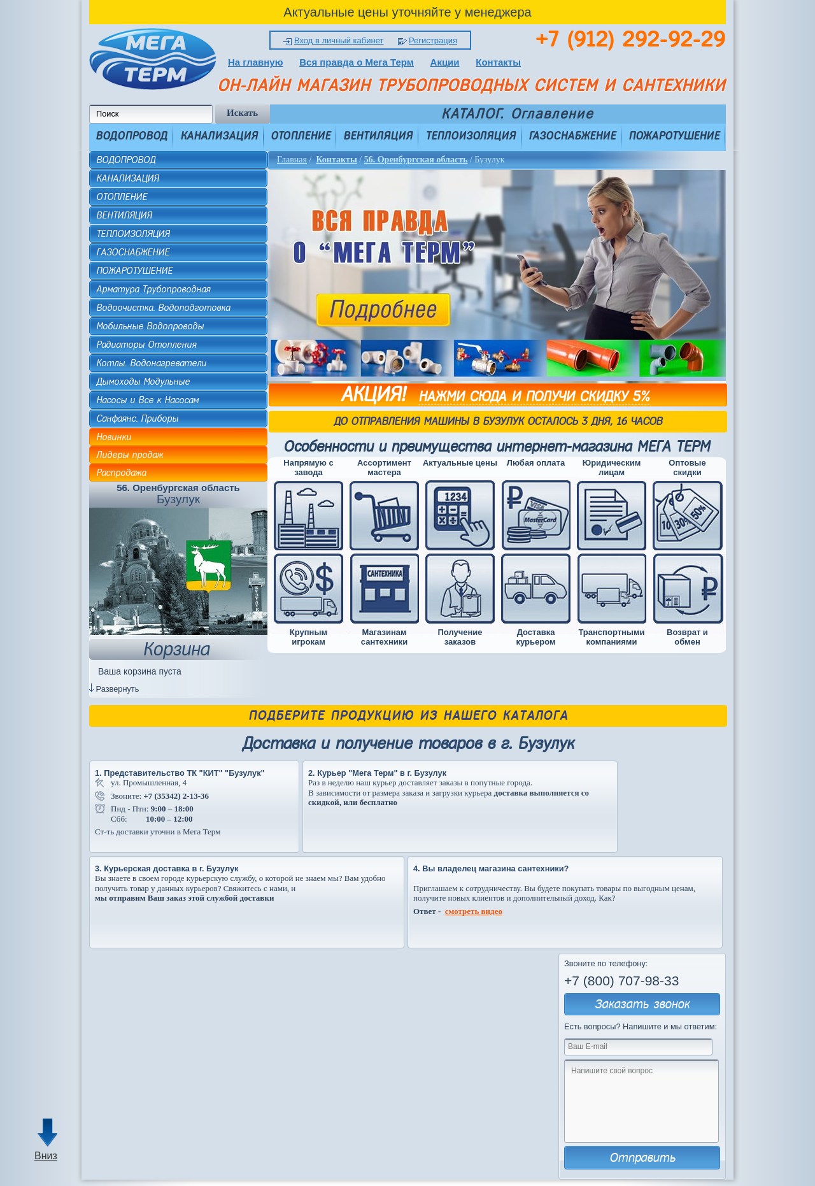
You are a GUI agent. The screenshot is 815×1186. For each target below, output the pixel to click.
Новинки (113, 437)
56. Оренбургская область (416, 159)
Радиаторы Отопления (146, 344)
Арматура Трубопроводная (153, 289)
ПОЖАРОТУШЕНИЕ (673, 135)
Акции (445, 62)
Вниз (45, 1155)
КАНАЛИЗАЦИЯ (219, 135)
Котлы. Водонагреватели (151, 363)
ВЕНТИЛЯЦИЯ (378, 135)
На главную (255, 62)
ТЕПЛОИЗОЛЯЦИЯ (470, 135)
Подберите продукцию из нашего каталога (408, 715)
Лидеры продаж (129, 455)
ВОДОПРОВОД (131, 135)
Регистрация (433, 40)
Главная (292, 159)
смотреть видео (473, 911)
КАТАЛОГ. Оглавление (517, 114)
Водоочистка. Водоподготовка (163, 308)
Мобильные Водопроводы (150, 326)
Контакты (498, 62)
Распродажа (121, 473)
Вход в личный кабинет (338, 40)
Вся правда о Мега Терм (356, 62)
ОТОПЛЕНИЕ (300, 135)
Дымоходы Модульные (143, 381)
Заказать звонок (642, 1004)
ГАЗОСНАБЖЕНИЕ (572, 135)
